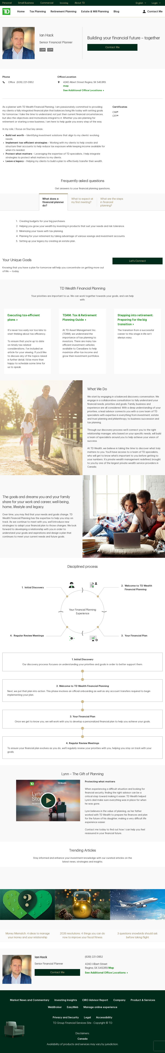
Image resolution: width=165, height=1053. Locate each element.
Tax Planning (37, 11)
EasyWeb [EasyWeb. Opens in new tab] (72, 1007)
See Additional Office (85, 90)
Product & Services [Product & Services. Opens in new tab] (143, 1000)
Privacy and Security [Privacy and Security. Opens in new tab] (66, 1017)
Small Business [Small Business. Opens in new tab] (26, 3)
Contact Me (152, 11)
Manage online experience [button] (100, 1007)
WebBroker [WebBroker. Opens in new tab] (55, 1007)
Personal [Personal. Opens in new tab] (7, 3)
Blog (116, 11)
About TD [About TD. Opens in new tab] (80, 3)
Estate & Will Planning (95, 11)
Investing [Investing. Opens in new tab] (64, 3)
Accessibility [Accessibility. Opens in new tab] (104, 1017)
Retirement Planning (63, 11)
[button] (48, 800)
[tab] (53, 202)
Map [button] (111, 968)
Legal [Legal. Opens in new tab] (87, 1017)
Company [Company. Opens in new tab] (119, 1000)
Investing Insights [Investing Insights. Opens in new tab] (65, 1000)
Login (156, 3)
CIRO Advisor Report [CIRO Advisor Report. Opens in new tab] (95, 1000)
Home (21, 11)
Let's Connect (137, 261)
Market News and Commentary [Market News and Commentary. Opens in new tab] (29, 1000)
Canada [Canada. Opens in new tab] (82, 1039)
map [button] (65, 86)
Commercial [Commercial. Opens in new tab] (46, 3)
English (141, 3)
